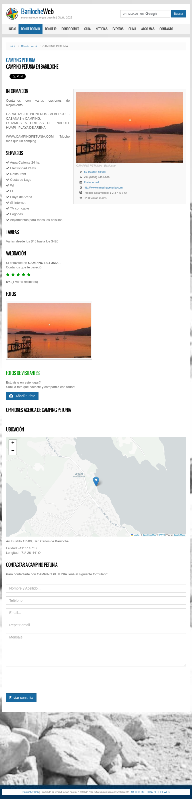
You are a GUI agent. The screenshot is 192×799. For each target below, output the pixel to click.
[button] (96, 481)
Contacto (166, 28)
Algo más (147, 28)
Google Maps (179, 535)
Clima (132, 28)
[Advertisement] (96, 751)
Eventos (118, 28)
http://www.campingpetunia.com (103, 187)
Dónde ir (50, 28)
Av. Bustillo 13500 (95, 172)
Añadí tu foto (22, 396)
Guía (87, 28)
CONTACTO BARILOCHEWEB (150, 792)
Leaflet (135, 535)
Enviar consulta (21, 698)
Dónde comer (70, 28)
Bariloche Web (30, 792)
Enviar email (91, 182)
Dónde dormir (30, 28)
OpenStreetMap (149, 535)
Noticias (102, 28)
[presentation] (44, 680)
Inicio (12, 28)
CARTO (161, 535)
